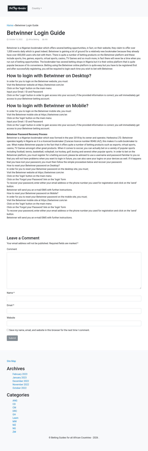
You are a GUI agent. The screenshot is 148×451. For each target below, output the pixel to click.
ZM (14, 431)
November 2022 (21, 384)
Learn (15, 418)
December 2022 (21, 381)
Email (10, 305)
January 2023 (20, 377)
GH (14, 414)
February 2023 (20, 374)
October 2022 (19, 388)
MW (15, 421)
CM (14, 407)
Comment (12, 249)
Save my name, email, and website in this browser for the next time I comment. (49, 330)
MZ (14, 425)
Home (10, 25)
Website (11, 317)
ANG (15, 400)
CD (14, 404)
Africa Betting (33, 39)
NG (46, 39)
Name (10, 292)
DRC (15, 411)
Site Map (11, 361)
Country (36, 8)
